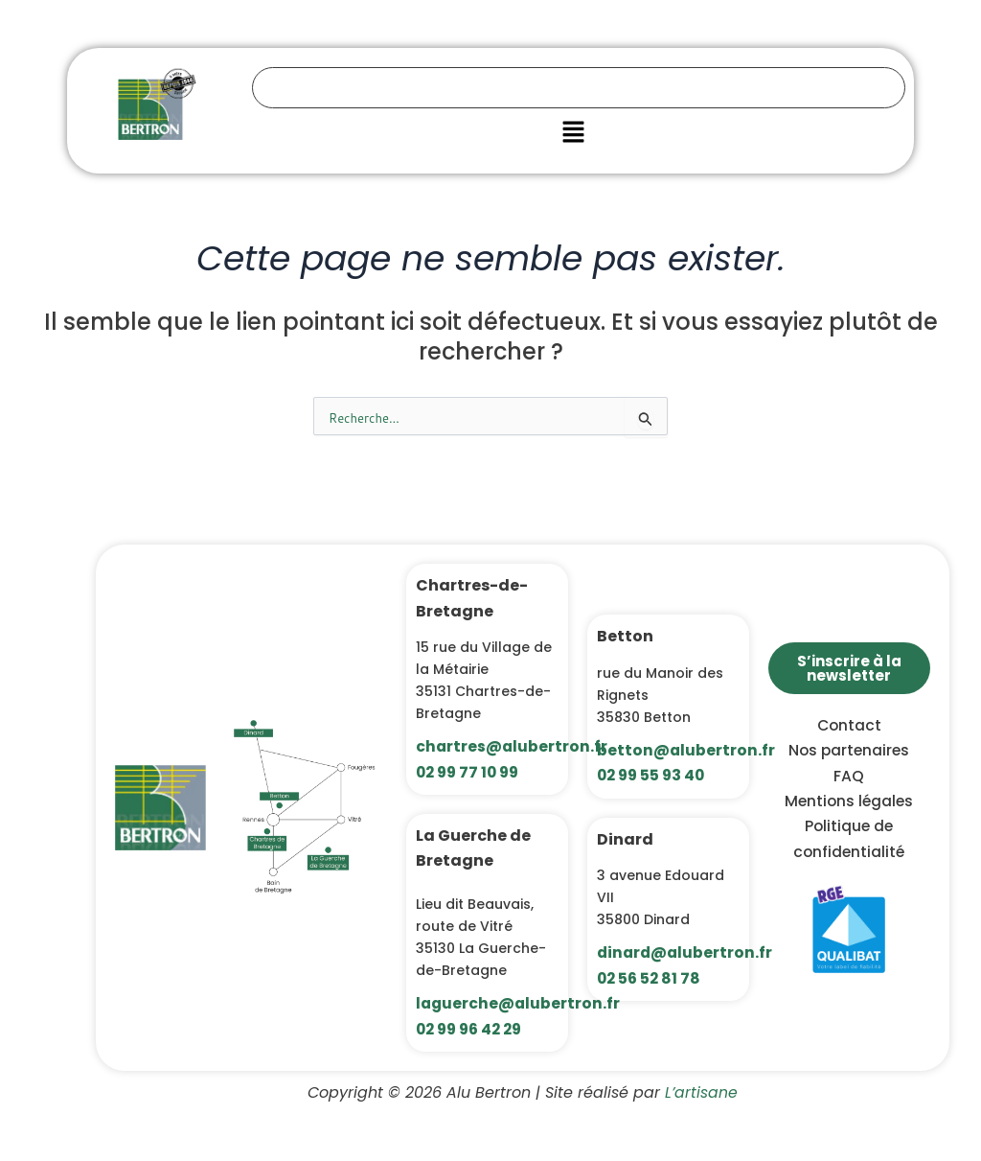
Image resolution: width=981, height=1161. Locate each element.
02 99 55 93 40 (653, 775)
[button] (573, 133)
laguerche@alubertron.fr (519, 1003)
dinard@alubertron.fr (686, 952)
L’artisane (701, 1092)
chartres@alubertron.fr (512, 746)
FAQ (848, 776)
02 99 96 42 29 (473, 1029)
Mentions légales (849, 801)
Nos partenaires (849, 750)
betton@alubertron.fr (686, 750)
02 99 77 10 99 (470, 772)
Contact (849, 725)
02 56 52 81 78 (650, 978)
